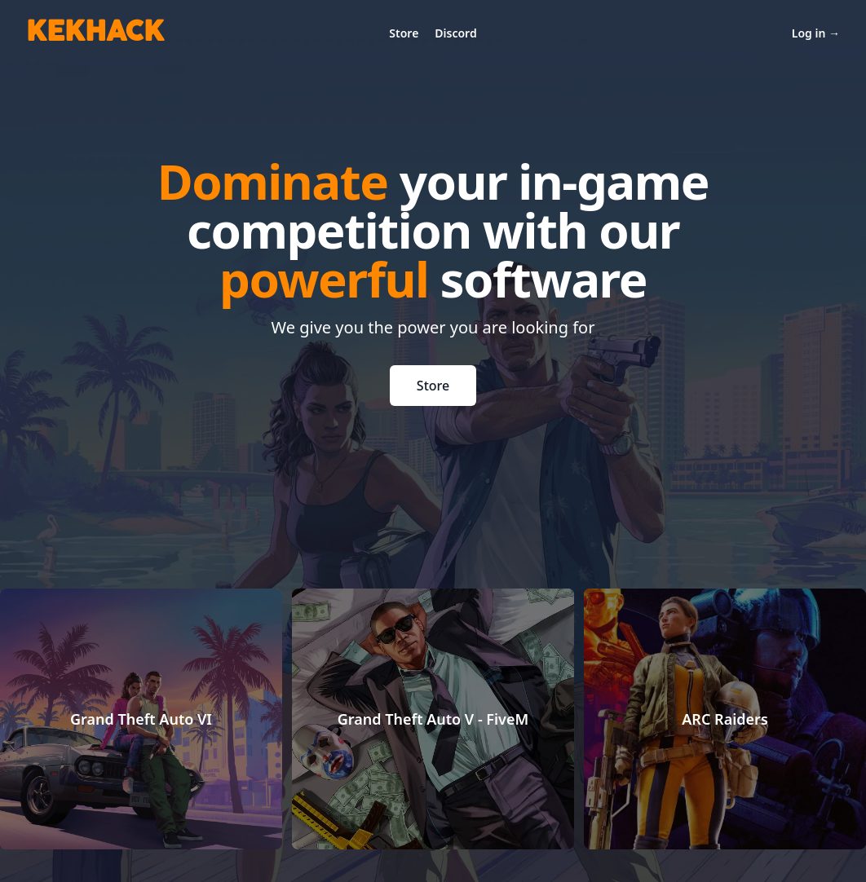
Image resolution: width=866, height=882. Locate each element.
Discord (455, 33)
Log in (816, 33)
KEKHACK (95, 32)
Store (403, 33)
